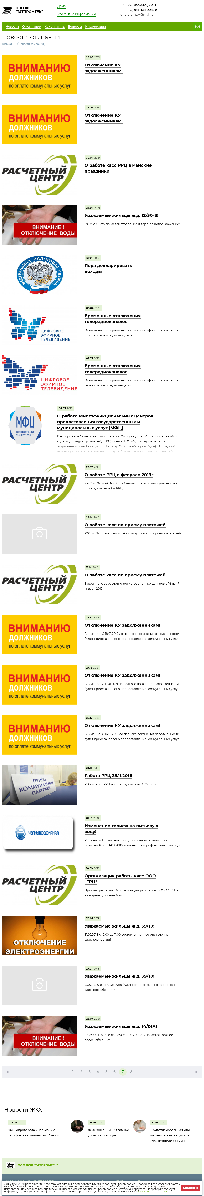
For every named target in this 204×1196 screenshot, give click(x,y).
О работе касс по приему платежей (125, 524)
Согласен (190, 1188)
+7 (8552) (138, 5)
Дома (61, 6)
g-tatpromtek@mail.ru (136, 15)
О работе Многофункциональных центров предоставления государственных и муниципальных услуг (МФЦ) (105, 422)
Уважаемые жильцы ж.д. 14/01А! (121, 1026)
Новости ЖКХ (23, 1109)
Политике (144, 1191)
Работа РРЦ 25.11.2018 (108, 775)
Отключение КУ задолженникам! (122, 625)
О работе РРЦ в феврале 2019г (119, 474)
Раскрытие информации (76, 14)
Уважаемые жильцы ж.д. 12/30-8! (121, 215)
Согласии (160, 1191)
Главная (7, 44)
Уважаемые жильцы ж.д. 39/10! (119, 926)
